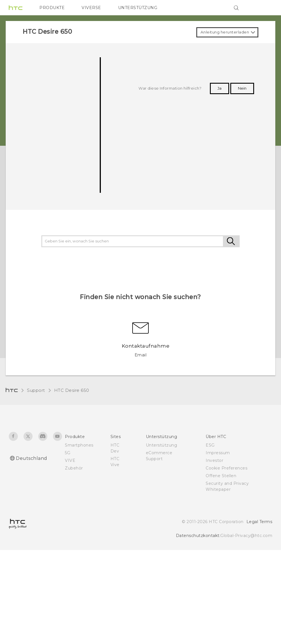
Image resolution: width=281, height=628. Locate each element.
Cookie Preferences (226, 468)
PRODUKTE (52, 7)
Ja (220, 88)
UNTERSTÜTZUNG (137, 7)
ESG (210, 445)
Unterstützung (161, 445)
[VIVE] (264, 7)
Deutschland (31, 458)
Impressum (218, 452)
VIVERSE (91, 7)
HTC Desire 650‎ (71, 390)
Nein (242, 88)
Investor (214, 460)
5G (67, 452)
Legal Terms (259, 521)
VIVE (70, 460)
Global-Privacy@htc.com (246, 535)
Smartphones (79, 445)
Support (36, 390)
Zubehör (74, 468)
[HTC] (15, 7)
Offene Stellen (221, 475)
